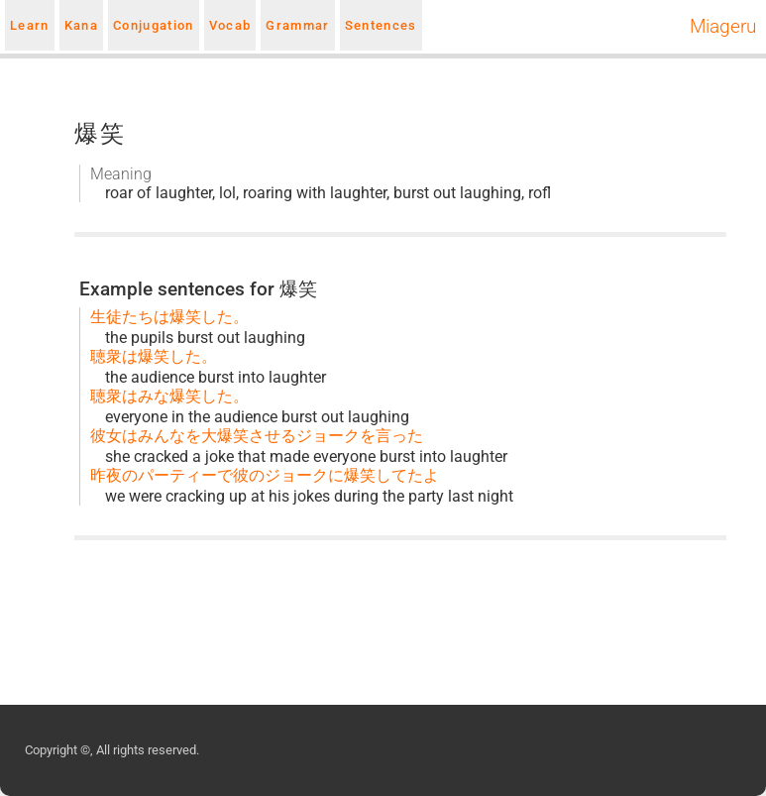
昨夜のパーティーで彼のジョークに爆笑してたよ (264, 475)
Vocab (230, 25)
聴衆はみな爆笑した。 (169, 396)
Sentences (381, 25)
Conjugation (153, 25)
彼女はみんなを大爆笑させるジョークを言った (256, 435)
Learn (30, 25)
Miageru (723, 27)
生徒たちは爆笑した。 (169, 316)
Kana (81, 25)
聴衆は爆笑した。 (153, 356)
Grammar (297, 25)
